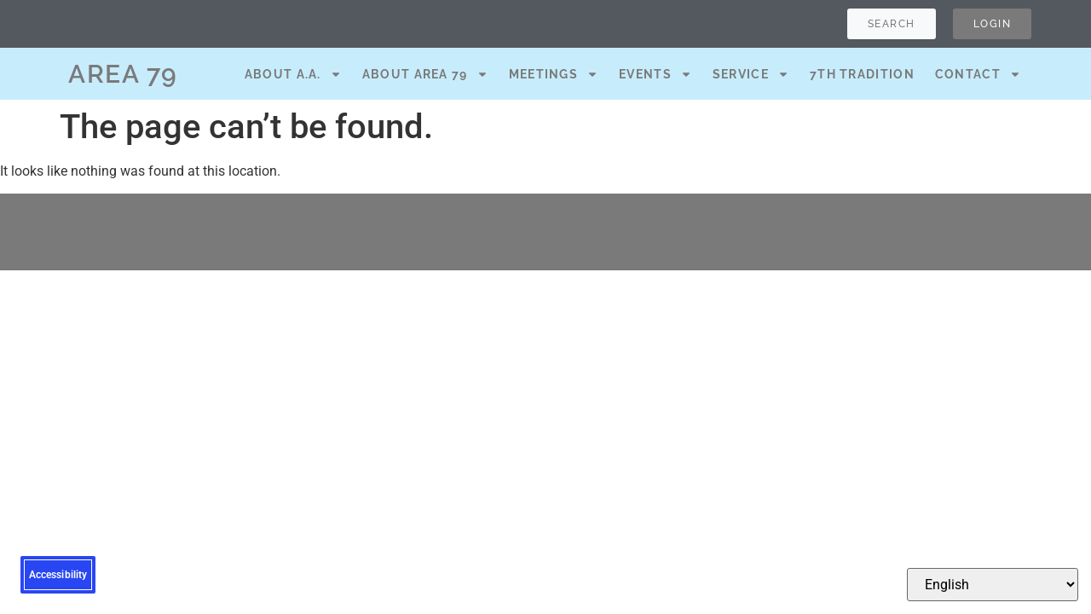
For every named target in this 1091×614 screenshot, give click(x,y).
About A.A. (293, 74)
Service (751, 74)
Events (655, 74)
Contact (978, 74)
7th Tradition (862, 74)
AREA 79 (123, 74)
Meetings (553, 74)
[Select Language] (992, 584)
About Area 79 (425, 74)
